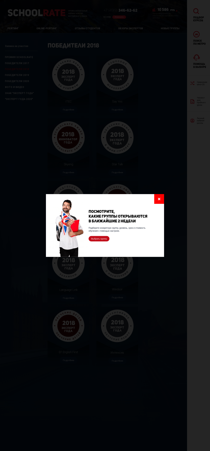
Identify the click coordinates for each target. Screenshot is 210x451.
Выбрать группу (99, 238)
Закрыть (159, 199)
